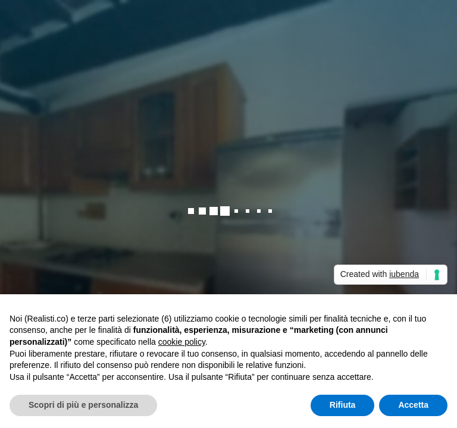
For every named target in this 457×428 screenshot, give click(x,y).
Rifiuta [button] (343, 405)
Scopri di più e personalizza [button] (83, 405)
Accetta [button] (413, 405)
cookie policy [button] (181, 342)
